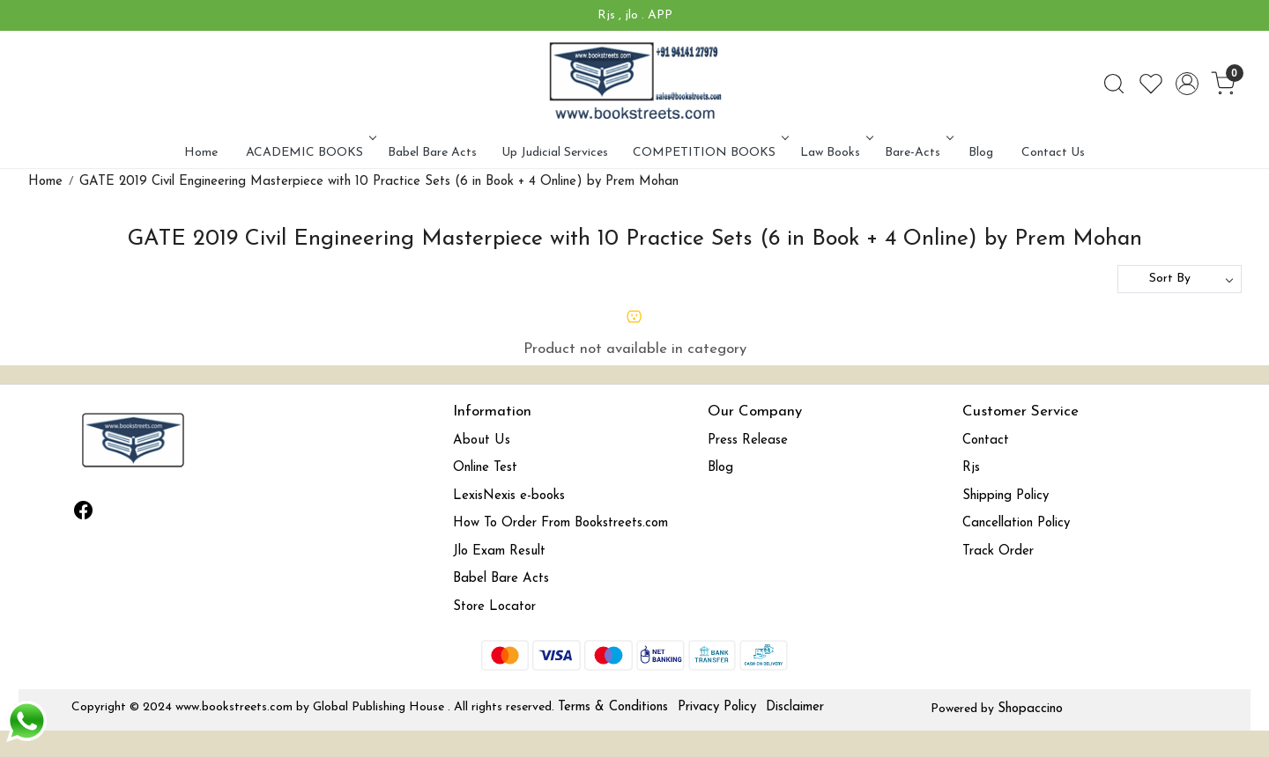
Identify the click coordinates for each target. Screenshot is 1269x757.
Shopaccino (1030, 709)
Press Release (748, 440)
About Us (481, 440)
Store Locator (494, 607)
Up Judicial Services (554, 152)
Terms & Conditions (613, 707)
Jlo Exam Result (499, 551)
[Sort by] (1179, 279)
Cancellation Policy (1016, 523)
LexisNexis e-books (509, 496)
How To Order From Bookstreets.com (560, 523)
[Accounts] (1187, 83)
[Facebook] (83, 513)
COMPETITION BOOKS (709, 152)
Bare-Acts (917, 152)
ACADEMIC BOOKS (309, 152)
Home (201, 152)
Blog (980, 152)
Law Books (835, 152)
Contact (985, 440)
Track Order (998, 551)
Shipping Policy (1005, 496)
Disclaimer (795, 707)
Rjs (971, 467)
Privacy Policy (717, 707)
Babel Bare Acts (432, 152)
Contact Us (1053, 152)
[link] (1113, 83)
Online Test (485, 467)
